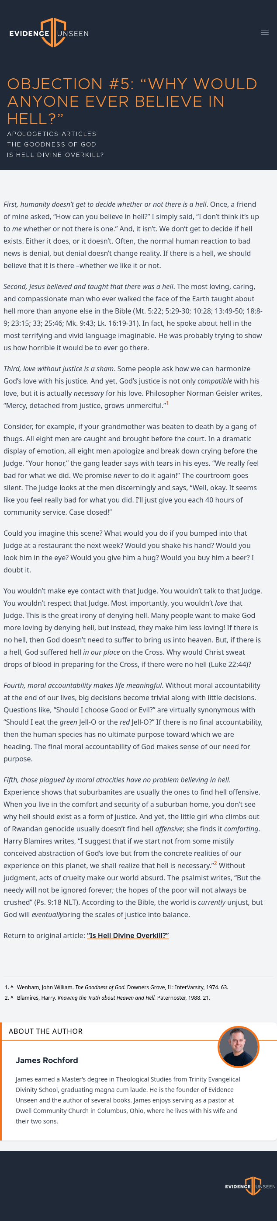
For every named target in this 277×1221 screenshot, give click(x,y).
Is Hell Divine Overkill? (55, 155)
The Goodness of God (52, 145)
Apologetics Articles (52, 134)
